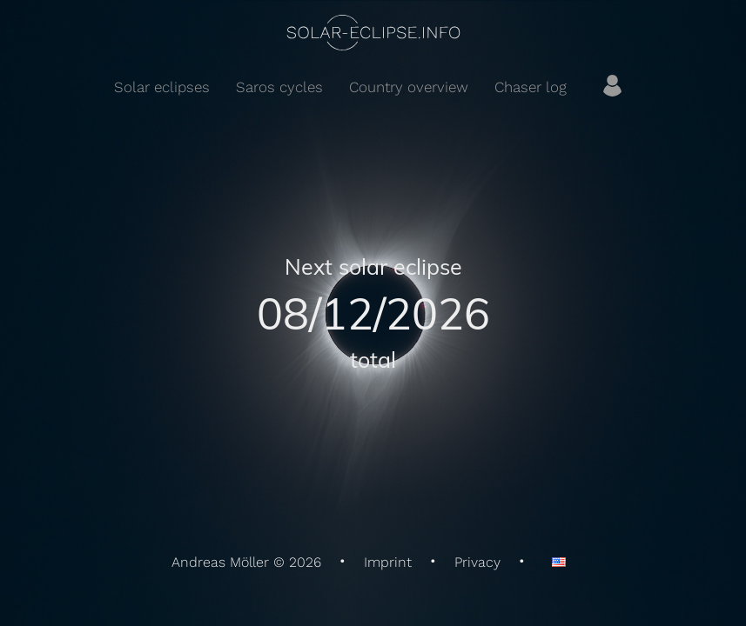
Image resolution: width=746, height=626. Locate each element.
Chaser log (530, 87)
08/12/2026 (373, 312)
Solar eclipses (162, 87)
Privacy (477, 562)
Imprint (388, 562)
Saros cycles (279, 87)
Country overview (408, 87)
